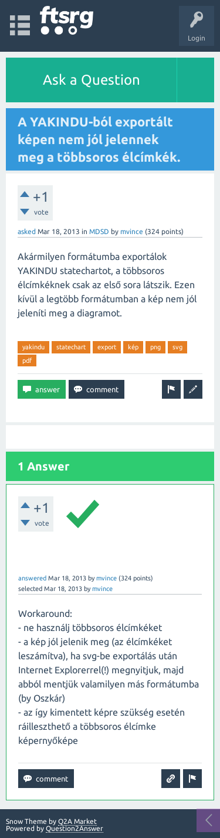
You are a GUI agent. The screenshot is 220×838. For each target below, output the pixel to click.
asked (27, 231)
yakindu (33, 346)
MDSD (99, 231)
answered (32, 578)
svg (177, 346)
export (106, 346)
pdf (27, 360)
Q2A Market (77, 821)
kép (133, 346)
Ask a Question (91, 80)
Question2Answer (74, 828)
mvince (131, 231)
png (155, 346)
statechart (71, 346)
